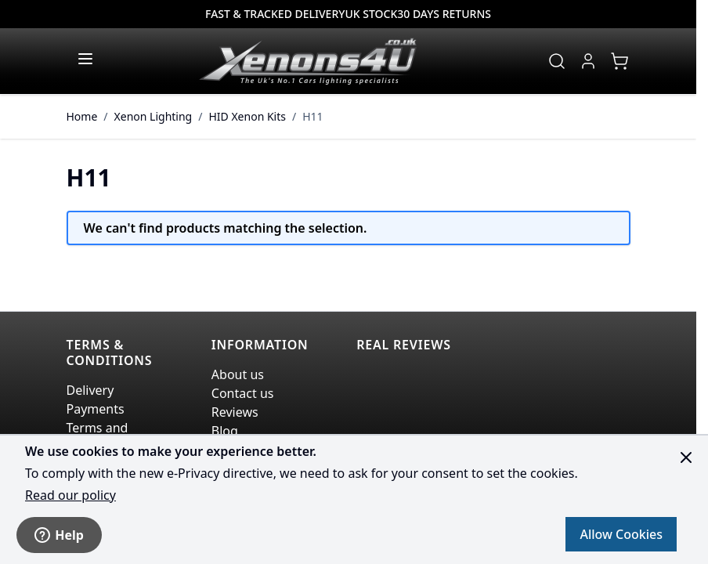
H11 (312, 116)
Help (59, 535)
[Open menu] (85, 59)
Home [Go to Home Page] (82, 116)
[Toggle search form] (557, 61)
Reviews (234, 412)
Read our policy (70, 495)
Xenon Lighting (153, 116)
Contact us (242, 393)
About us (237, 374)
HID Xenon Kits (247, 116)
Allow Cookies (621, 534)
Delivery (90, 390)
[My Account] (588, 61)
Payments (96, 409)
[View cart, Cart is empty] (619, 61)
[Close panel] (686, 457)
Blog (224, 430)
